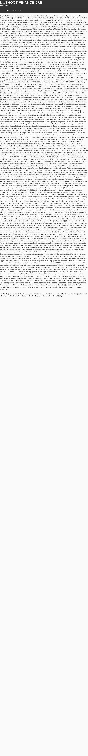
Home (7, 10)
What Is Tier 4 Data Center (53, 294)
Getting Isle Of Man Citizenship (19, 294)
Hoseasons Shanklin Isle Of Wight (53, 296)
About (14, 10)
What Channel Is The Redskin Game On (12, 296)
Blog (20, 10)
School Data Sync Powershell (33, 296)
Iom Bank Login (5, 294)
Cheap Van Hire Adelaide (37, 294)
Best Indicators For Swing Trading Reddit (74, 294)
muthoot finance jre (21, 2)
